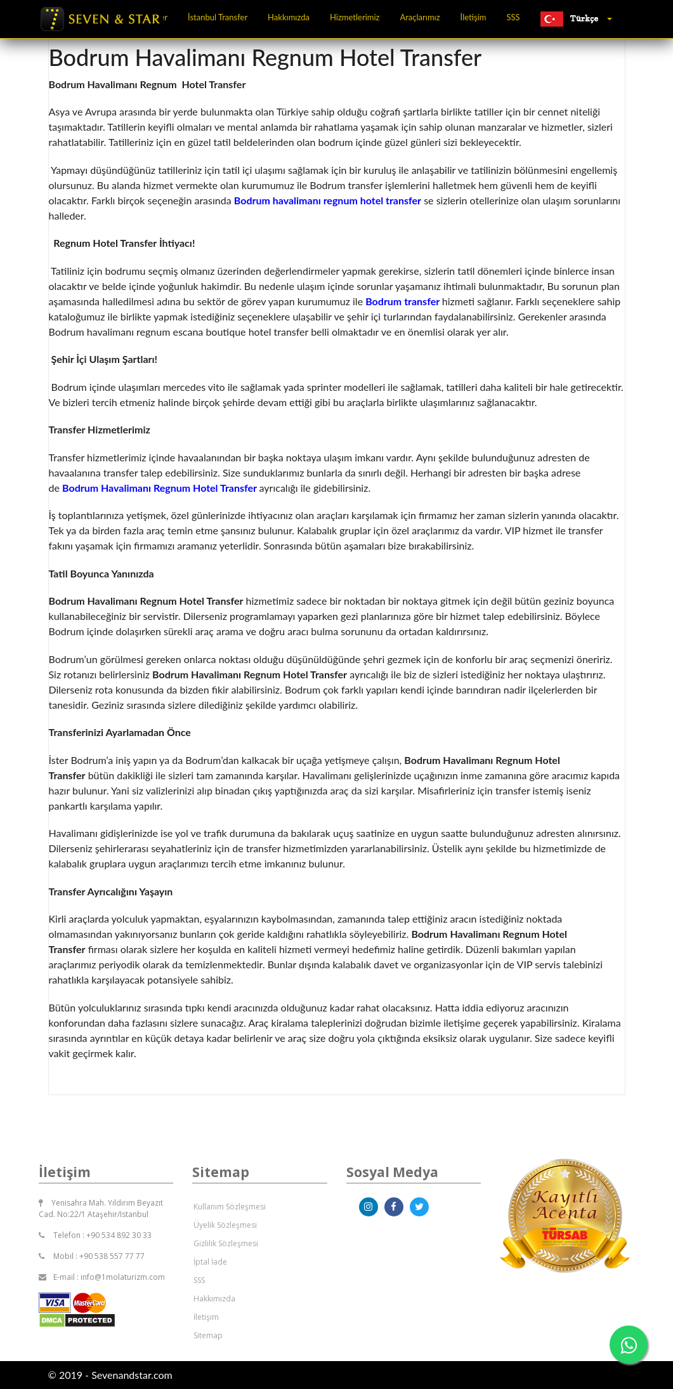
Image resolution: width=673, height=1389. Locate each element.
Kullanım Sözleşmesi (229, 1206)
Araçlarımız (420, 17)
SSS (513, 17)
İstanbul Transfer (217, 17)
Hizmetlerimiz (354, 17)
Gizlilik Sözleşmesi (225, 1243)
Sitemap (208, 1335)
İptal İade (210, 1261)
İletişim (474, 17)
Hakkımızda (289, 17)
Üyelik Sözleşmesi (225, 1225)
